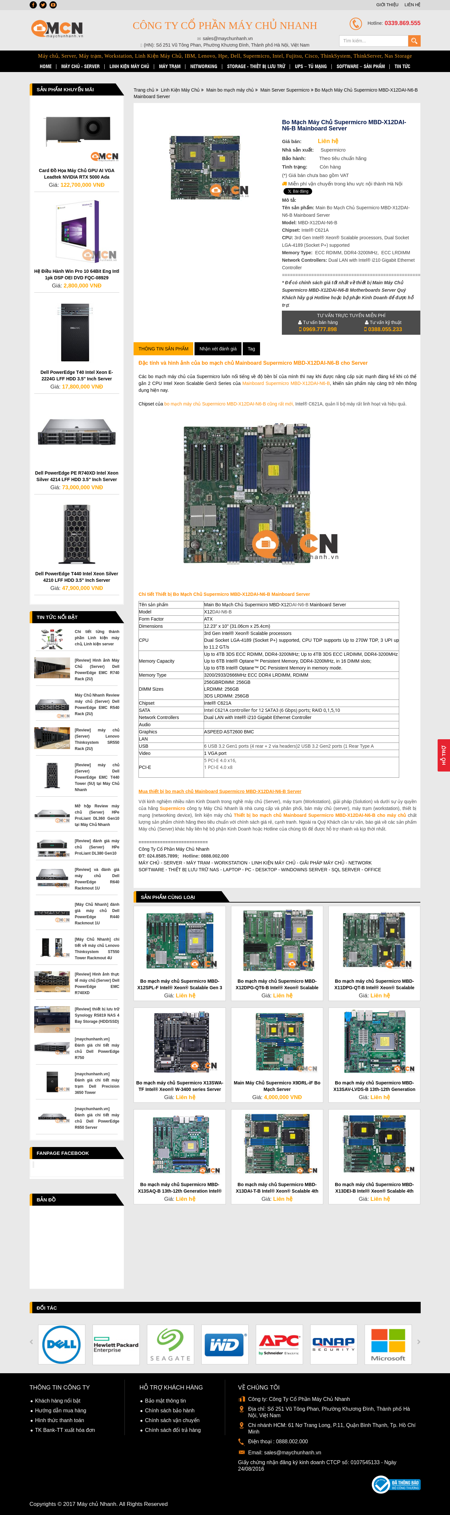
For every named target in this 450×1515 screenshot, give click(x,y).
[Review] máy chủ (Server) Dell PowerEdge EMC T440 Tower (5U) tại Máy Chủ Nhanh (97, 777)
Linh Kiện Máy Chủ (180, 90)
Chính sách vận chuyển (172, 1420)
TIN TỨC (402, 66)
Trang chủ (144, 90)
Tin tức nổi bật (57, 617)
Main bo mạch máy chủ (230, 90)
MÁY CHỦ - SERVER (80, 66)
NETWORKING (203, 66)
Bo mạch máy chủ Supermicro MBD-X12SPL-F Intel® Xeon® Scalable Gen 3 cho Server (180, 987)
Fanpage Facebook (63, 1153)
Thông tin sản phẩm (163, 348)
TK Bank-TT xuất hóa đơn (65, 1430)
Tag (251, 348)
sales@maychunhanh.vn (292, 1452)
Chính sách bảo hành (170, 1410)
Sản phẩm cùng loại (168, 897)
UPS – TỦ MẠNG (311, 66)
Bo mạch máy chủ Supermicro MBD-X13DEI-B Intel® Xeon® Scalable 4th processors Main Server (374, 1191)
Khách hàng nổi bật (57, 1401)
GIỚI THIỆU (387, 4)
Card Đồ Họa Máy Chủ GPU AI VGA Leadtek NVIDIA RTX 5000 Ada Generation (76, 177)
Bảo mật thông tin (165, 1401)
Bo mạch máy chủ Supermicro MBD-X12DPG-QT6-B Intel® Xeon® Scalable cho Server (277, 987)
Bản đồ (46, 1199)
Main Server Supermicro (285, 90)
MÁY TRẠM (170, 66)
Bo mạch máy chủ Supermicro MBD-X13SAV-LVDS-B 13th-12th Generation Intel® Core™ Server (374, 1089)
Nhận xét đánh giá (218, 348)
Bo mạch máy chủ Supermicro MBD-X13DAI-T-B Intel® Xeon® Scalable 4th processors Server (277, 1191)
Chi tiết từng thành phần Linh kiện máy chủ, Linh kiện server (97, 637)
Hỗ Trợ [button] (443, 755)
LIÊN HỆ (413, 4)
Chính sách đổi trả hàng (173, 1430)
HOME (45, 66)
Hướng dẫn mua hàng (60, 1410)
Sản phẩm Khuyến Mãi (65, 89)
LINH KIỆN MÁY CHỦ (129, 66)
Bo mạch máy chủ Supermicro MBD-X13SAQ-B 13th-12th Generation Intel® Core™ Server (180, 1191)
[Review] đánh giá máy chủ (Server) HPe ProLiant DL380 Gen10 (97, 847)
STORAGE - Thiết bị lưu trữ (256, 66)
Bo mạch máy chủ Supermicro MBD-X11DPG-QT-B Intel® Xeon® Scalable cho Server (374, 987)
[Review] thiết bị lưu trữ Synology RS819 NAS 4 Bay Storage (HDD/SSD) (97, 1015)
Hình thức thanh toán (59, 1420)
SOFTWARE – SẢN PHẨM (361, 66)
